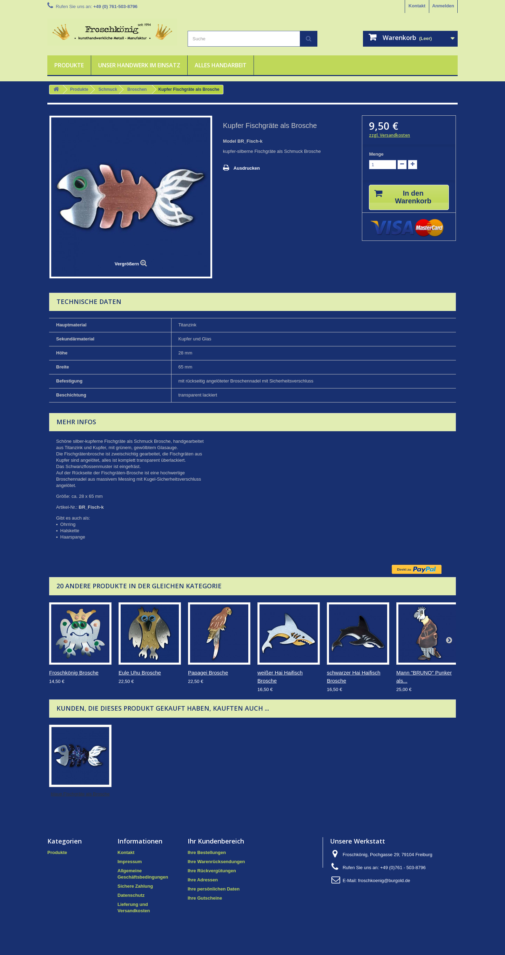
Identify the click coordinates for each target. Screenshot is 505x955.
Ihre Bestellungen (207, 852)
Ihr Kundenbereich (216, 841)
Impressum (129, 861)
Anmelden (443, 5)
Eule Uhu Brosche (140, 673)
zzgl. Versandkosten (389, 135)
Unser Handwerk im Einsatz (139, 65)
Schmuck (108, 89)
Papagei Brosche (208, 673)
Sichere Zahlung (135, 886)
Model (229, 141)
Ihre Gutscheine (205, 898)
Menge (376, 154)
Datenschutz (130, 895)
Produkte (69, 65)
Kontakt (417, 5)
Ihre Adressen (203, 879)
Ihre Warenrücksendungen (216, 861)
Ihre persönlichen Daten (214, 889)
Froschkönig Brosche (74, 673)
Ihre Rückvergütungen (212, 870)
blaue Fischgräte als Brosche (80, 794)
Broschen (137, 89)
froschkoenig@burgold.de (384, 880)
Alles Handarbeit (221, 65)
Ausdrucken (247, 168)
